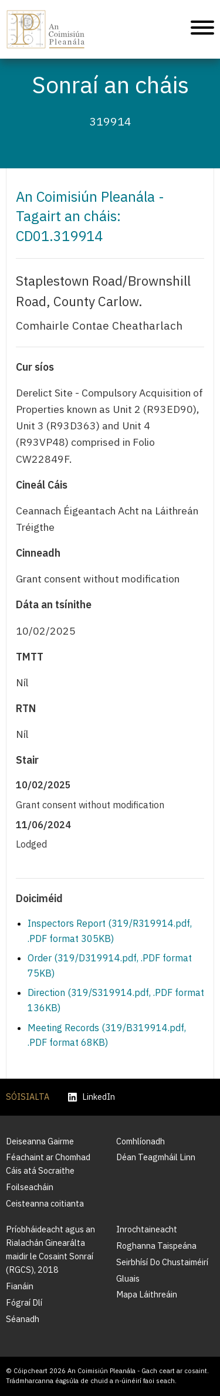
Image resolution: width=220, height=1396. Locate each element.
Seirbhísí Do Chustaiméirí (162, 1262)
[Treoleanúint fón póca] (202, 30)
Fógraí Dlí (24, 1302)
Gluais (128, 1278)
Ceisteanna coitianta (45, 1203)
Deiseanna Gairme (40, 1141)
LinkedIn (91, 1097)
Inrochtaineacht (146, 1229)
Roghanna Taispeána (156, 1245)
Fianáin (19, 1286)
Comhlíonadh (140, 1141)
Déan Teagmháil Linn (155, 1157)
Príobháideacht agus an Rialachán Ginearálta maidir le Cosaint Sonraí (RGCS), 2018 (50, 1249)
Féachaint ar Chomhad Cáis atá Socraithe (48, 1163)
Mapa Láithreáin (146, 1294)
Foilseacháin (29, 1186)
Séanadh (22, 1318)
